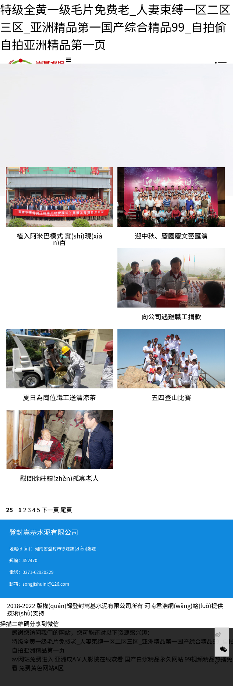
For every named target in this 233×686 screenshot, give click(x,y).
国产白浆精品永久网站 (153, 658)
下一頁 (50, 509)
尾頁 (66, 509)
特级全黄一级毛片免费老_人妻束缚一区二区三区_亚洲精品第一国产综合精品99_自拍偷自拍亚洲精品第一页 (115, 26)
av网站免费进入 (32, 658)
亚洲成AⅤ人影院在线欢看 (89, 658)
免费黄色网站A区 (41, 667)
